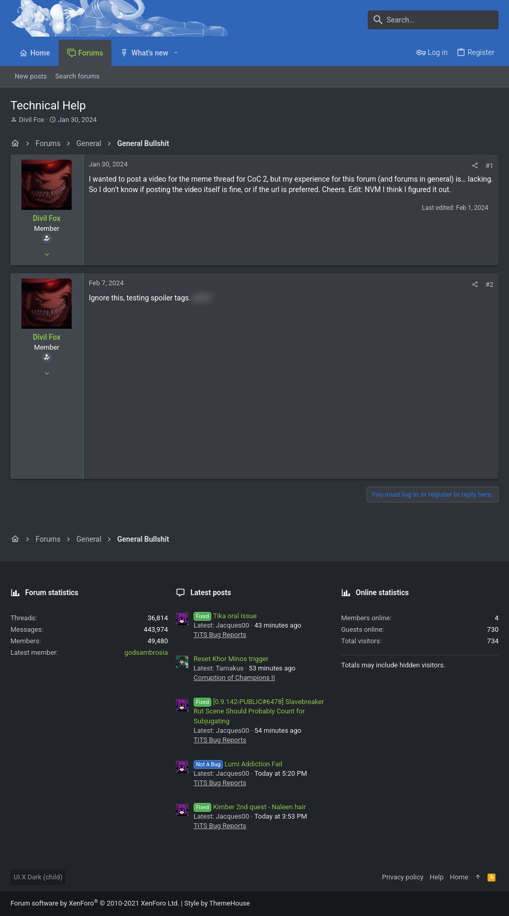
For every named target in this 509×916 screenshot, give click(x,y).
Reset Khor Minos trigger (231, 659)
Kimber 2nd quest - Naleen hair (250, 807)
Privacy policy (402, 877)
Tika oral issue (225, 616)
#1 (489, 166)
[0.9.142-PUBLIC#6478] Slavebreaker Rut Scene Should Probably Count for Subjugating (259, 711)
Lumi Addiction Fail (238, 764)
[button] (176, 53)
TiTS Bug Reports (220, 635)
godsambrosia (146, 652)
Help (436, 877)
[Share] (475, 166)
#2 (489, 284)
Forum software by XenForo (94, 903)
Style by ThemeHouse (217, 903)
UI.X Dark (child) (38, 877)
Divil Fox (31, 120)
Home (459, 877)
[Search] (433, 19)
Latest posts (210, 592)
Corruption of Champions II (234, 678)
